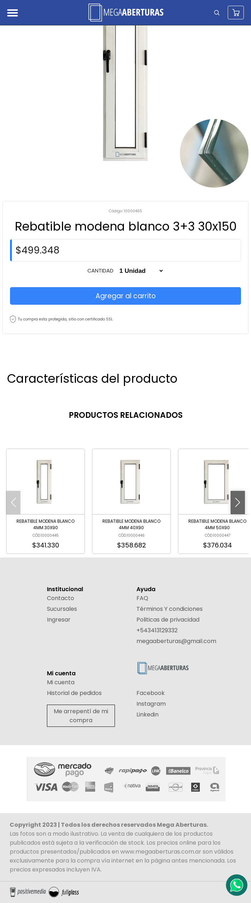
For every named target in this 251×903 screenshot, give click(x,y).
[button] (238, 502)
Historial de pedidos (74, 693)
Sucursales (62, 609)
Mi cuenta (60, 682)
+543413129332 (157, 630)
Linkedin (147, 714)
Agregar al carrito (126, 296)
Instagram (151, 704)
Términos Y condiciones (169, 609)
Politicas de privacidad (167, 619)
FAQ (142, 598)
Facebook (150, 693)
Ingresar (59, 619)
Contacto (60, 598)
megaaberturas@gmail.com (176, 641)
